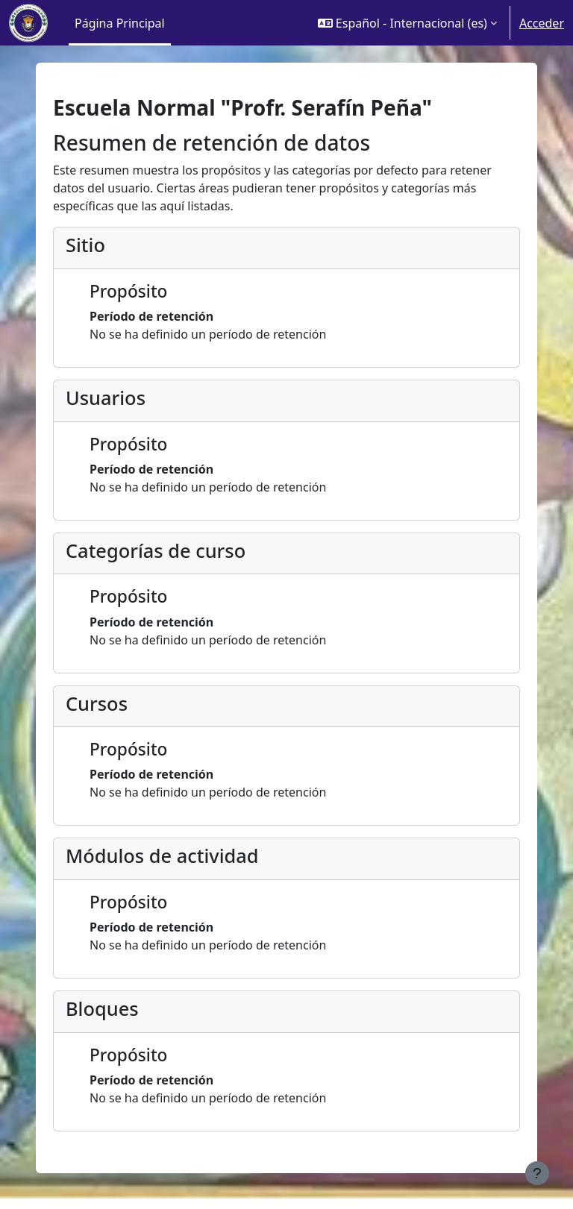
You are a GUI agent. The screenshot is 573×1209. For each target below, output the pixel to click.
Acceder (541, 23)
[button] (407, 22)
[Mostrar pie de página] (537, 1173)
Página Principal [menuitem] (120, 23)
